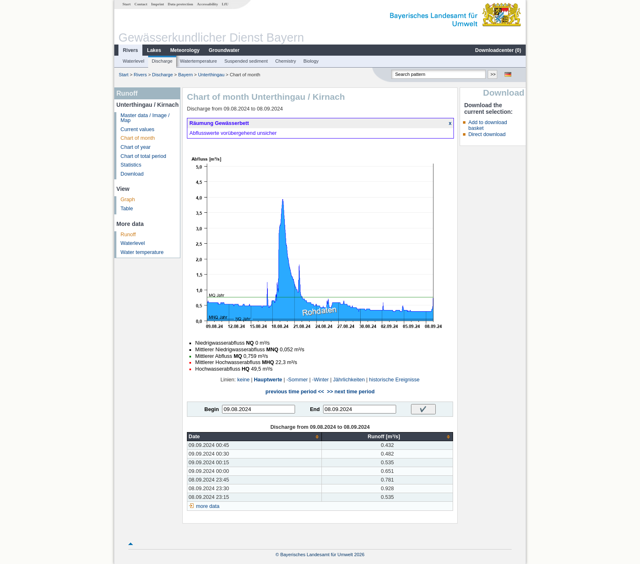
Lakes (154, 50)
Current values (137, 129)
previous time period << (294, 392)
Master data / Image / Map (145, 118)
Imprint (157, 4)
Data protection (180, 4)
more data (208, 506)
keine (243, 380)
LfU (225, 4)
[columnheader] (254, 436)
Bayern (185, 74)
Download (132, 174)
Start (127, 4)
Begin (211, 409)
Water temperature (142, 252)
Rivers (130, 50)
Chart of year (135, 147)
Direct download (486, 134)
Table (126, 209)
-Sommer (297, 380)
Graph (127, 199)
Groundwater (224, 50)
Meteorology (184, 50)
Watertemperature (198, 61)
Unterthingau (211, 74)
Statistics (130, 165)
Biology (311, 61)
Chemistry (285, 61)
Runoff (128, 234)
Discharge (162, 61)
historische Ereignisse (394, 380)
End (315, 409)
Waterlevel (133, 61)
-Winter (320, 380)
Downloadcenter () (498, 50)
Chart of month (137, 138)
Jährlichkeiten (349, 380)
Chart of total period (143, 156)
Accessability (207, 4)
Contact (141, 4)
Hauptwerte (268, 380)
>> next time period (350, 392)
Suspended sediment (246, 61)
